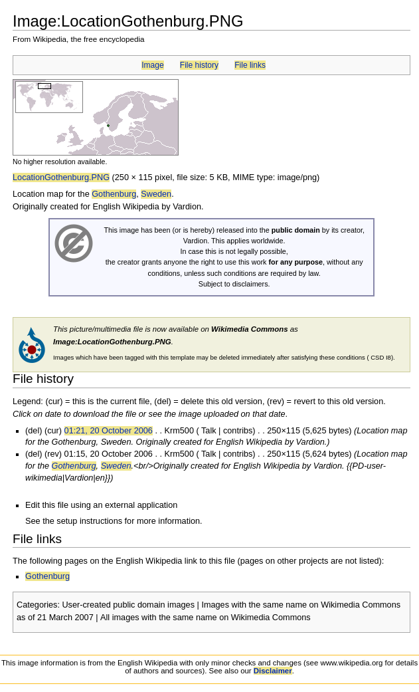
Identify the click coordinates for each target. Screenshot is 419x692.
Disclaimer (273, 671)
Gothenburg (114, 194)
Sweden (156, 194)
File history (199, 65)
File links (250, 65)
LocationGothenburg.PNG (61, 177)
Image (152, 65)
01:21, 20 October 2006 (108, 430)
